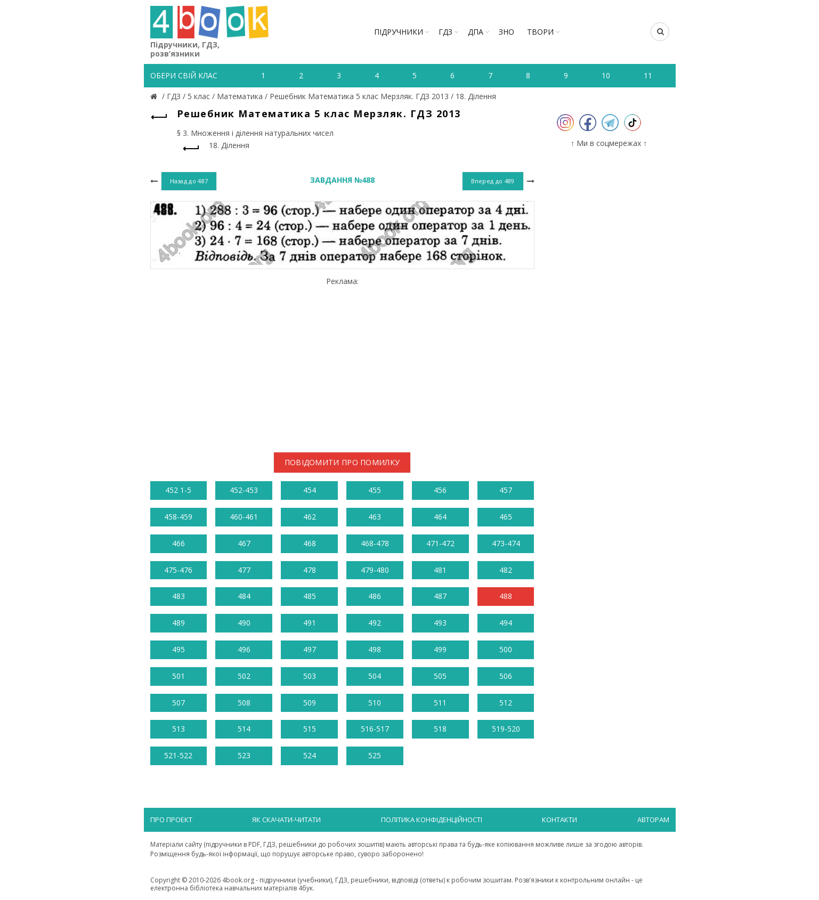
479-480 (375, 570)
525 (374, 755)
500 (505, 649)
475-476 (178, 570)
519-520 (506, 729)
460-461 (244, 517)
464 (440, 517)
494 (505, 623)
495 (178, 649)
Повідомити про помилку (342, 462)
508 (244, 703)
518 (440, 729)
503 (309, 676)
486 (374, 596)
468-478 (375, 543)
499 (440, 649)
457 (505, 490)
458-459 (178, 517)
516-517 (375, 729)
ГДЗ (445, 32)
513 (178, 729)
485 (309, 596)
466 (178, 543)
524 (309, 755)
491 (309, 623)
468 (309, 543)
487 (440, 596)
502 (244, 676)
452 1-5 (178, 490)
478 (309, 570)
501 (178, 676)
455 (374, 490)
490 (244, 623)
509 (309, 703)
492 (374, 623)
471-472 (440, 543)
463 (374, 517)
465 (505, 517)
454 (309, 490)
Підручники (398, 32)
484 (244, 596)
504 (374, 676)
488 (505, 596)
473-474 (506, 543)
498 (374, 649)
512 (505, 703)
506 (505, 676)
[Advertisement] (342, 360)
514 (244, 729)
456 (440, 490)
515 (309, 729)
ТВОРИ (540, 32)
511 (440, 703)
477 (244, 570)
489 (178, 623)
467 (244, 543)
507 (178, 703)
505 (440, 676)
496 (244, 649)
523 (244, 755)
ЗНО (506, 32)
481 (440, 570)
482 (505, 570)
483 (178, 596)
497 (309, 649)
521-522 (178, 755)
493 (440, 623)
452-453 (244, 490)
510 (374, 703)
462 (309, 517)
